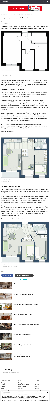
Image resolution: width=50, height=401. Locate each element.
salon (10, 14)
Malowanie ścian (22, 386)
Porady (3, 383)
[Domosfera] (5, 2)
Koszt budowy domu (6, 390)
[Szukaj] (43, 2)
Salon (36, 383)
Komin (3, 386)
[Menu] (48, 2)
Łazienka (36, 384)
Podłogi (20, 383)
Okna (2, 388)
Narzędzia (20, 388)
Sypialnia (36, 386)
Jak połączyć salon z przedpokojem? (23, 14)
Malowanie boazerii (23, 390)
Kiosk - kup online (25, 8)
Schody (3, 384)
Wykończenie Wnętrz (23, 384)
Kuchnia (36, 388)
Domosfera (4, 14)
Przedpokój (37, 390)
